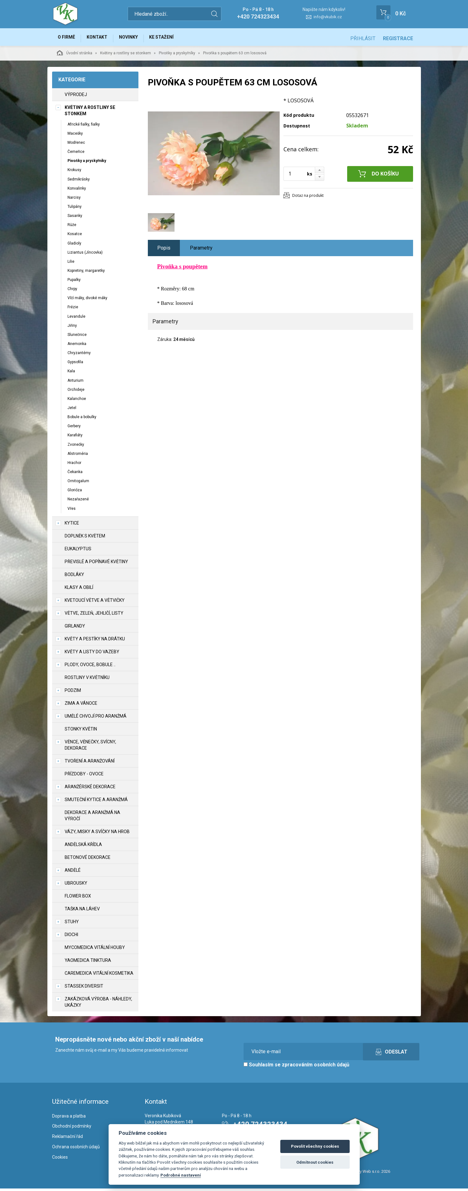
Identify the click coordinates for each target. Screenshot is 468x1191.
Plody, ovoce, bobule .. (90, 667)
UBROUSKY (76, 885)
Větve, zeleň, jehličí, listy (94, 615)
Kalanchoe (76, 401)
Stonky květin (81, 731)
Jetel (71, 410)
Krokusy (74, 172)
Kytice (72, 525)
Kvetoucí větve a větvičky (95, 602)
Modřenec (76, 145)
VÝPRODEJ (76, 97)
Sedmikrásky (78, 182)
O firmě (68, 38)
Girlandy (75, 628)
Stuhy (72, 924)
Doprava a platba (69, 1118)
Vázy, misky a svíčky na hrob (97, 834)
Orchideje (75, 392)
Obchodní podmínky (71, 1128)
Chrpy (72, 291)
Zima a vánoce (81, 705)
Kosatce (74, 236)
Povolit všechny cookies (315, 1146)
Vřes (71, 511)
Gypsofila (75, 365)
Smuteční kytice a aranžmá (96, 802)
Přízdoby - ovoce (84, 776)
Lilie (70, 264)
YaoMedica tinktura (88, 962)
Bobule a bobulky (81, 419)
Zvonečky (75, 447)
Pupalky (74, 282)
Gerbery (74, 429)
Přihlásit (362, 38)
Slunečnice (77, 337)
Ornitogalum (78, 483)
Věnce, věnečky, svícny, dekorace (90, 747)
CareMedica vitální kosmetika (99, 975)
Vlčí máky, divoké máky (87, 301)
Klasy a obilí (79, 589)
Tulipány (74, 209)
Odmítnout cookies (314, 1162)
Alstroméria (77, 456)
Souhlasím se (296, 1067)
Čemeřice (75, 154)
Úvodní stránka (74, 55)
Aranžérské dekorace (90, 789)
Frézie (72, 310)
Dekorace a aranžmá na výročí (92, 818)
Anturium (75, 383)
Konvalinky (76, 191)
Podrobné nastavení (180, 1175)
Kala (71, 374)
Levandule (76, 319)
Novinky (135, 38)
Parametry (201, 250)
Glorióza (74, 493)
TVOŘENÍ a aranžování (90, 763)
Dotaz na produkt (308, 198)
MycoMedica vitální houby (95, 949)
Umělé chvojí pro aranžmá (95, 718)
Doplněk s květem (85, 538)
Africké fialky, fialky (83, 127)
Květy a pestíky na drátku (95, 641)
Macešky (75, 136)
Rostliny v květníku (87, 679)
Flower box (78, 898)
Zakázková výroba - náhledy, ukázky (98, 1004)
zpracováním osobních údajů (315, 1067)
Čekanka (75, 474)
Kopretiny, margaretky (86, 273)
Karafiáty (75, 438)
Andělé (73, 872)
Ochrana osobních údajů (76, 1149)
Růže (71, 227)
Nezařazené (78, 502)
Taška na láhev (82, 911)
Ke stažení (171, 38)
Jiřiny (72, 328)
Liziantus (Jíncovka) (85, 255)
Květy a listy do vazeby (92, 654)
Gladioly (74, 246)
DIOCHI (71, 937)
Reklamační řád (67, 1139)
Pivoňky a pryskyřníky (177, 55)
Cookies (60, 1159)
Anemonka (76, 346)
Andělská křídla (83, 846)
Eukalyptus (78, 551)
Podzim (73, 692)
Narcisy (74, 200)
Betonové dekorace (87, 859)
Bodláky (74, 576)
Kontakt (101, 38)
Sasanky (74, 218)
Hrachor (74, 465)
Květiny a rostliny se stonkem (125, 55)
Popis (163, 250)
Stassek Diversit (84, 988)
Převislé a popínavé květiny (96, 564)
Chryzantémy (79, 355)
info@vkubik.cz (328, 16)
